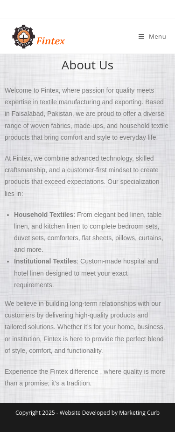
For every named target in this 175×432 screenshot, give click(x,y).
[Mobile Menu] (152, 36)
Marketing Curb (139, 413)
